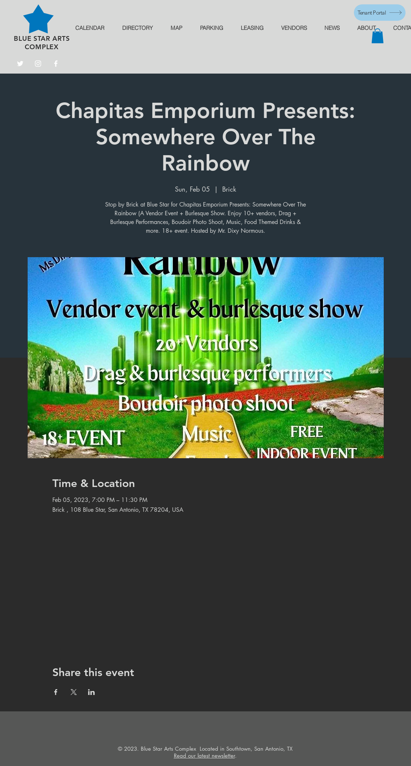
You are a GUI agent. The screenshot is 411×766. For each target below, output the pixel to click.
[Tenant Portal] (380, 12)
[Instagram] (38, 63)
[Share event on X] (73, 692)
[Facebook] (56, 63)
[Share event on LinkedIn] (91, 692)
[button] (377, 35)
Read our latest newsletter (204, 755)
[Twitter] (20, 63)
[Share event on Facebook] (55, 692)
